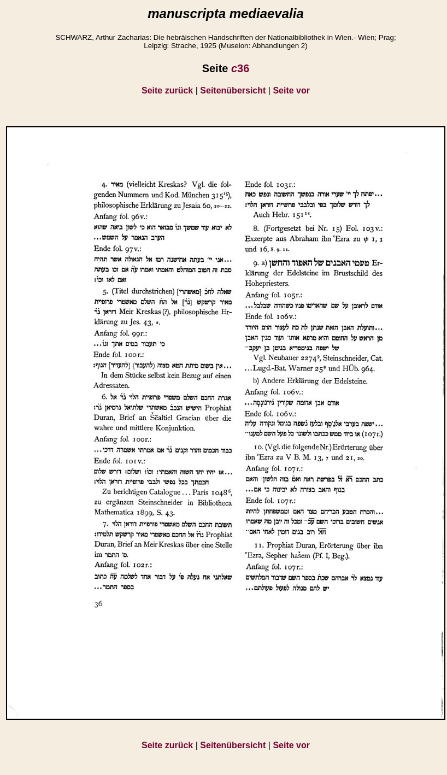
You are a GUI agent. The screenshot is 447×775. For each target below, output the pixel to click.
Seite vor (291, 90)
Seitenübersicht (233, 90)
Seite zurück (167, 90)
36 (240, 68)
